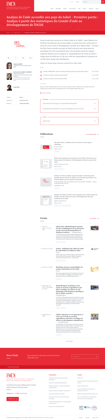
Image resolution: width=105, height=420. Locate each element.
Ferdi (52, 8)
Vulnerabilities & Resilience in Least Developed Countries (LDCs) (69, 109)
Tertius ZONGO (59, 146)
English (77, 2)
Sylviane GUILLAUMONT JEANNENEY (83, 182)
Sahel (56, 169)
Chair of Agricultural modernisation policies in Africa (87, 382)
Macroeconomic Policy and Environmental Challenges (59, 397)
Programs (58, 8)
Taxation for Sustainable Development (58, 383)
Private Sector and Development (56, 406)
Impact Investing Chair (82, 386)
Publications (72, 8)
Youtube (87, 417)
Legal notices (95, 417)
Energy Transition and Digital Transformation (59, 391)
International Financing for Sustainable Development (69, 103)
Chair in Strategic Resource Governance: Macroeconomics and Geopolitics (86, 397)
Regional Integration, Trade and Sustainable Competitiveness (59, 386)
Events (84, 8)
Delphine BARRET (60, 182)
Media (97, 8)
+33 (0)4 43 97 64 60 (20, 393)
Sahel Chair (69, 121)
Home (8, 32)
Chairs (65, 8)
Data (79, 8)
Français (71, 2)
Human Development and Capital (57, 394)
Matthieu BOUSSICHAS (69, 182)
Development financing (66, 205)
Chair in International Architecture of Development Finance (86, 390)
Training (91, 8)
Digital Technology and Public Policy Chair (87, 394)
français (81, 417)
